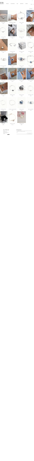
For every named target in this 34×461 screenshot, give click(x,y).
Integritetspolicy (5, 131)
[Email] (21, 133)
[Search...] (29, 0)
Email (17, 132)
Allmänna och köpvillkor (6, 132)
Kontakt (4, 133)
